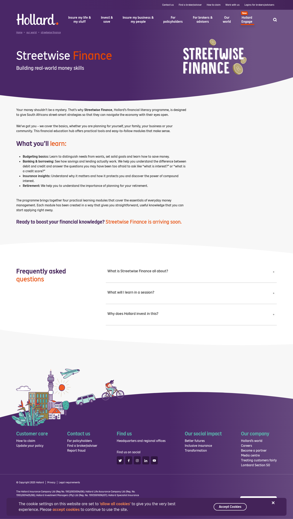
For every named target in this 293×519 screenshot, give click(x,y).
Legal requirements (69, 482)
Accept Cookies (230, 507)
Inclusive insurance (198, 446)
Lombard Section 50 (255, 465)
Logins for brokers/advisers (259, 4)
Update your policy (29, 446)
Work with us (232, 4)
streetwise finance (51, 32)
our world (31, 32)
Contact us (168, 4)
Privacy (51, 482)
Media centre (250, 455)
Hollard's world (251, 441)
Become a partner (254, 450)
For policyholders (79, 441)
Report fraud (76, 450)
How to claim (214, 4)
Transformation (196, 450)
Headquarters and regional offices (141, 441)
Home (19, 32)
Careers (246, 446)
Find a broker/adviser (190, 4)
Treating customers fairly (259, 460)
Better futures (195, 441)
